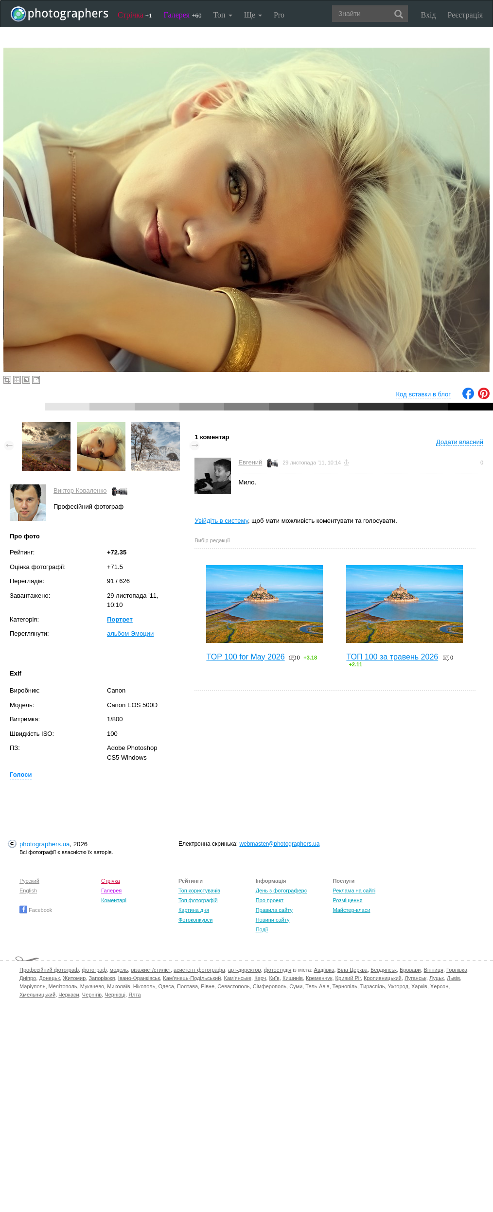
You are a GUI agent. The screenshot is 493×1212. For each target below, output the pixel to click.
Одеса (166, 986)
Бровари (410, 970)
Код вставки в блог (423, 394)
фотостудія (278, 970)
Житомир (74, 978)
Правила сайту (274, 910)
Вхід (428, 15)
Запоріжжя (101, 978)
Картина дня (193, 910)
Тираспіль (372, 986)
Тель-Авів (317, 986)
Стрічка (135, 15)
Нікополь (144, 986)
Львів (453, 978)
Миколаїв (118, 986)
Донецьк (49, 978)
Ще (253, 15)
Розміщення (347, 900)
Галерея (183, 15)
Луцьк (436, 978)
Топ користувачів (199, 890)
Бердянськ (383, 970)
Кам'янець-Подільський (192, 978)
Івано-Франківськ (139, 978)
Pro (279, 15)
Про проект (269, 900)
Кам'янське (238, 978)
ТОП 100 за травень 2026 (392, 657)
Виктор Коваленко (80, 490)
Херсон (439, 986)
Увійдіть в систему (221, 520)
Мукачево (92, 986)
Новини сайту (273, 920)
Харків (419, 986)
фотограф (94, 970)
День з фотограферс (281, 890)
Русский (29, 881)
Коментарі (113, 900)
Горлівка (456, 970)
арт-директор (244, 970)
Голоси (21, 774)
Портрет (120, 619)
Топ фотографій (198, 900)
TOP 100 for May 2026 (245, 657)
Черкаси (68, 995)
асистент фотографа (199, 970)
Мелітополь (63, 986)
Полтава (187, 986)
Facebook (35, 910)
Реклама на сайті (354, 890)
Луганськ (415, 978)
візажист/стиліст (150, 970)
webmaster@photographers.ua (279, 843)
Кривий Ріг (348, 978)
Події (262, 929)
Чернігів (92, 995)
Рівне (207, 986)
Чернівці (115, 995)
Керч (260, 978)
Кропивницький (383, 978)
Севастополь (233, 986)
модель (119, 970)
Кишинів (292, 978)
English (28, 890)
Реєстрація (465, 15)
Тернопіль (345, 986)
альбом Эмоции (130, 633)
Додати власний (459, 442)
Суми (295, 986)
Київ (274, 978)
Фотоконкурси (195, 920)
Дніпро (27, 978)
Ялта (134, 995)
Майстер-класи (351, 910)
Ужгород (398, 986)
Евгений (250, 462)
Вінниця (433, 970)
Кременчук (319, 978)
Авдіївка (324, 970)
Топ (222, 15)
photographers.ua (44, 844)
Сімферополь (269, 986)
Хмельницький (37, 995)
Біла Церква (352, 970)
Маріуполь (32, 986)
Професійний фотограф (49, 970)
